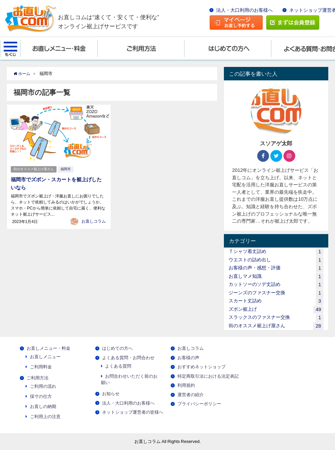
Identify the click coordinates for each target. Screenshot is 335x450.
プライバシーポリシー (199, 404)
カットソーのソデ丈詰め (276, 285)
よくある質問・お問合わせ (128, 357)
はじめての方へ (117, 348)
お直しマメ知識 (276, 276)
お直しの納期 (43, 406)
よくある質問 (118, 366)
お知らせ (111, 393)
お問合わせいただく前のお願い (129, 379)
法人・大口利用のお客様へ (244, 10)
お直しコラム (93, 220)
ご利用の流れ (43, 386)
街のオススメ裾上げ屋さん (34, 168)
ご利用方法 (37, 378)
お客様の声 (188, 357)
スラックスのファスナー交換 (276, 318)
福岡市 (67, 168)
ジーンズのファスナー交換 (276, 293)
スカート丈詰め (276, 301)
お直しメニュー (45, 356)
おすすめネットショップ (201, 367)
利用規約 (186, 385)
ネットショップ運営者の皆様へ (132, 412)
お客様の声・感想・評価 (276, 268)
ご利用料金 (41, 367)
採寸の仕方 (41, 396)
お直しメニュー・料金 (48, 348)
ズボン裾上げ (276, 309)
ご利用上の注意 (45, 416)
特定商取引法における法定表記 (208, 376)
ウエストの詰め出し (276, 260)
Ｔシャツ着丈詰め (276, 252)
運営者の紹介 (190, 394)
